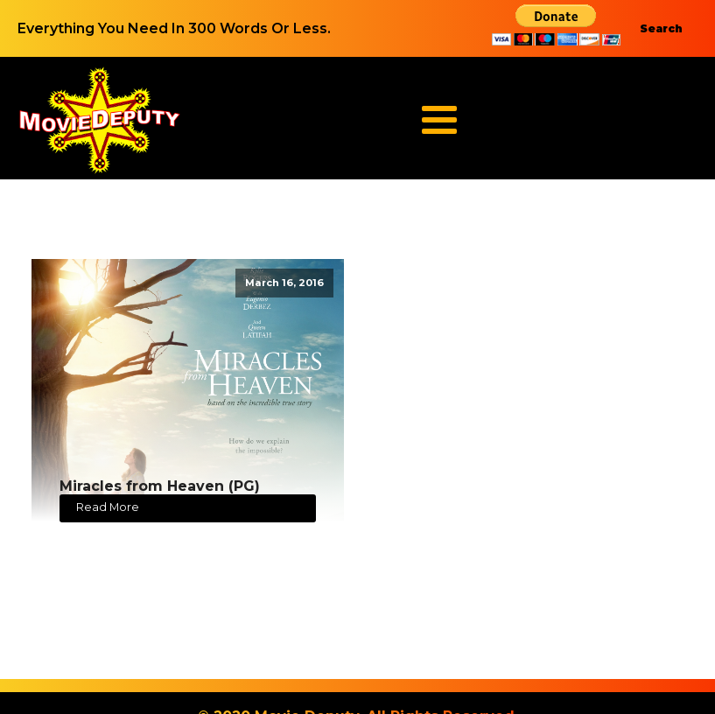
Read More (107, 507)
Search (661, 28)
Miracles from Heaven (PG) (160, 486)
